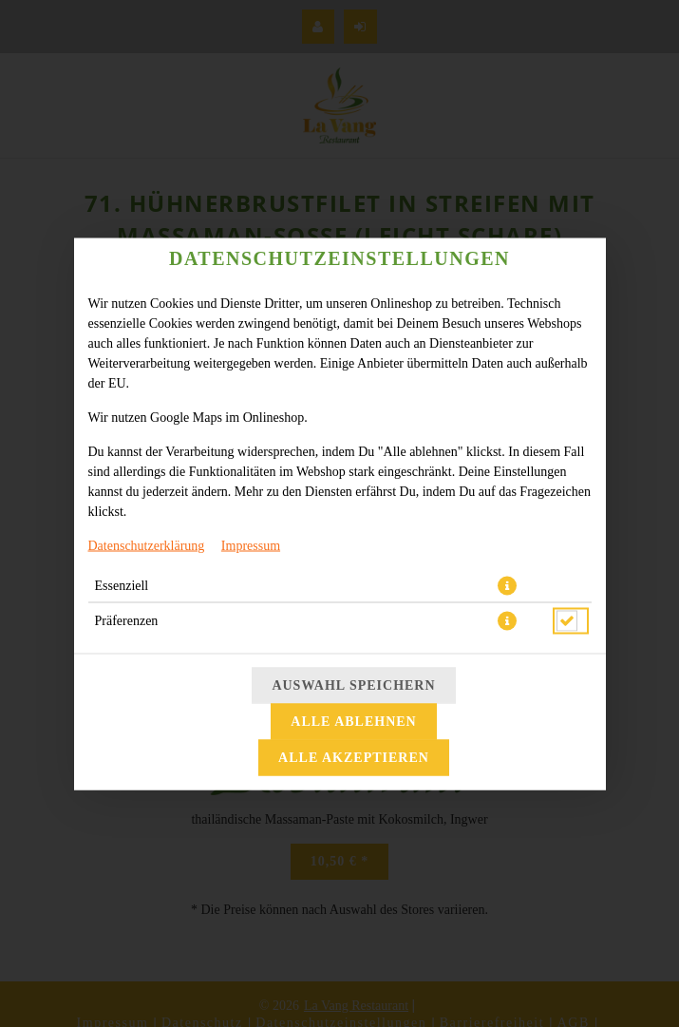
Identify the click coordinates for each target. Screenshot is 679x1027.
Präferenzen (127, 620)
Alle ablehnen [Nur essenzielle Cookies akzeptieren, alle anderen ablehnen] (353, 720)
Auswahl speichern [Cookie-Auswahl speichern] (353, 684)
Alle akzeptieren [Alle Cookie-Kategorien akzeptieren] (353, 757)
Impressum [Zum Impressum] (250, 545)
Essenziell (122, 585)
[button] (507, 585)
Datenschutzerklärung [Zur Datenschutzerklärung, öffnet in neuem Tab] (146, 545)
